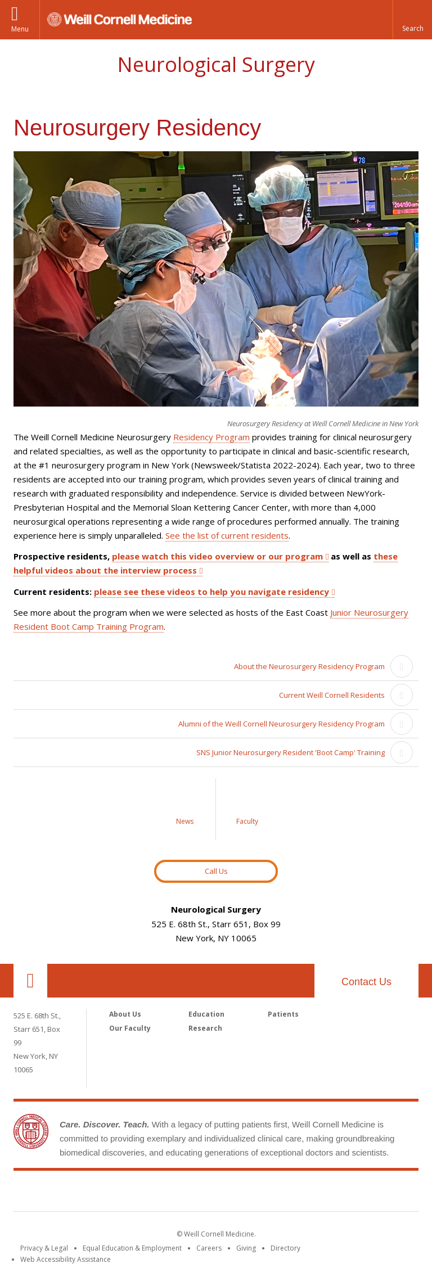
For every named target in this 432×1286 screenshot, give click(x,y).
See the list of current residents (227, 535)
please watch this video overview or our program (217, 556)
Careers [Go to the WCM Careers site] (209, 1248)
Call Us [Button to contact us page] (216, 871)
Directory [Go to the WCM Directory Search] (285, 1248)
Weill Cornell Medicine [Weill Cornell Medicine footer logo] (216, 1193)
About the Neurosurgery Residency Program (309, 666)
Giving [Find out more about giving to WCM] (246, 1248)
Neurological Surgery (216, 64)
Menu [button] (20, 29)
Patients (283, 1014)
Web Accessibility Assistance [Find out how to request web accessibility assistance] (65, 1259)
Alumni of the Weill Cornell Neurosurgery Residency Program (281, 724)
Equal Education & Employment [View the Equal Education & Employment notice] (132, 1248)
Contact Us (366, 981)
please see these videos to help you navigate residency (211, 591)
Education (206, 1014)
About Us (125, 1014)
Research (205, 1028)
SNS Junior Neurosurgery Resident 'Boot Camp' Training (290, 752)
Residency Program (211, 437)
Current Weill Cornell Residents (332, 695)
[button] (412, 19)
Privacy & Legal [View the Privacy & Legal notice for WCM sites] (44, 1248)
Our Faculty (130, 1028)
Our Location (30, 981)
